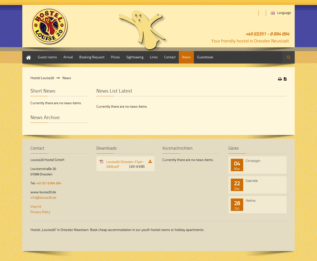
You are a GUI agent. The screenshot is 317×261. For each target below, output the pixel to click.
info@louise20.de (43, 197)
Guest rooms (47, 57)
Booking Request (92, 57)
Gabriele (252, 180)
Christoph (253, 160)
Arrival (68, 57)
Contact (170, 57)
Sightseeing (134, 57)
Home (26, 53)
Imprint (35, 206)
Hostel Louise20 (42, 77)
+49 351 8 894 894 (48, 183)
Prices (115, 57)
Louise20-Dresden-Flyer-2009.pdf (125, 164)
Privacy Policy (40, 211)
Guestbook (205, 57)
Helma (250, 200)
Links (154, 57)
